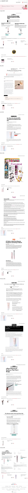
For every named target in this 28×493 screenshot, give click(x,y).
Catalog (10, 486)
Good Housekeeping (22, 38)
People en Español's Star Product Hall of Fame (19, 56)
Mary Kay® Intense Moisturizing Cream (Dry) (10, 59)
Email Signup (20, 486)
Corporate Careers (18, 487)
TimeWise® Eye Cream (10, 40)
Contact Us (17, 486)
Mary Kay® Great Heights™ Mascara (9, 187)
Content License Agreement (23, 487)
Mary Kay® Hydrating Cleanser (9, 440)
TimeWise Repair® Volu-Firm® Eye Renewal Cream (23, 475)
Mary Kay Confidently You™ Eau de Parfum (9, 105)
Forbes (17, 355)
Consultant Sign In (14, 487)
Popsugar (14, 269)
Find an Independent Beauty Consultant (18, 2)
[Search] (23, 0)
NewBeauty (16, 103)
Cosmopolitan (17, 144)
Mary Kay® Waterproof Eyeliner (10, 400)
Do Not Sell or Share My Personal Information (6, 487)
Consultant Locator (13, 486)
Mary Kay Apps (6, 486)
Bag (25, 2)
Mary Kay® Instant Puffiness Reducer (9, 475)
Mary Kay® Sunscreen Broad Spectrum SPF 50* (10, 146)
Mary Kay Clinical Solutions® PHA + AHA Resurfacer (23, 41)
